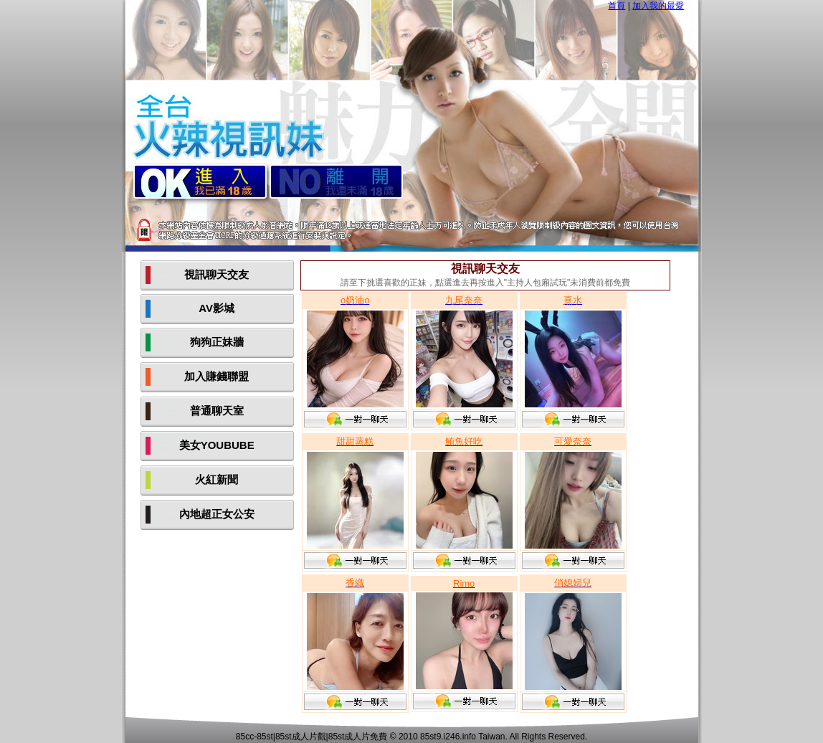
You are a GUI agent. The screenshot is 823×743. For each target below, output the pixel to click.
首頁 (616, 6)
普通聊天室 (217, 410)
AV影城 (216, 308)
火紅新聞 (216, 479)
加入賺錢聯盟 (216, 376)
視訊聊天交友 (216, 274)
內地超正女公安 (216, 514)
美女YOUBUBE (216, 445)
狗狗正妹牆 (217, 342)
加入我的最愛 (658, 6)
